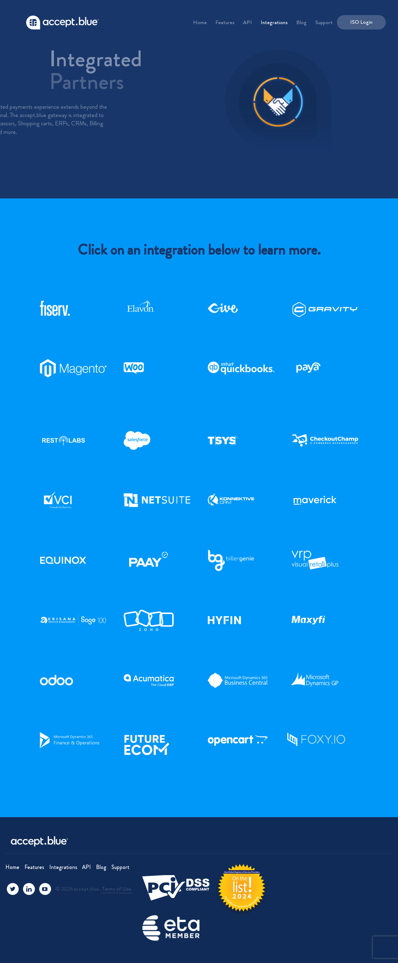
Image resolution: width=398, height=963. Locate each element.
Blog (301, 22)
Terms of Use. (117, 889)
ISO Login (361, 22)
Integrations (274, 22)
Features (224, 22)
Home (200, 22)
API (247, 22)
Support (324, 22)
